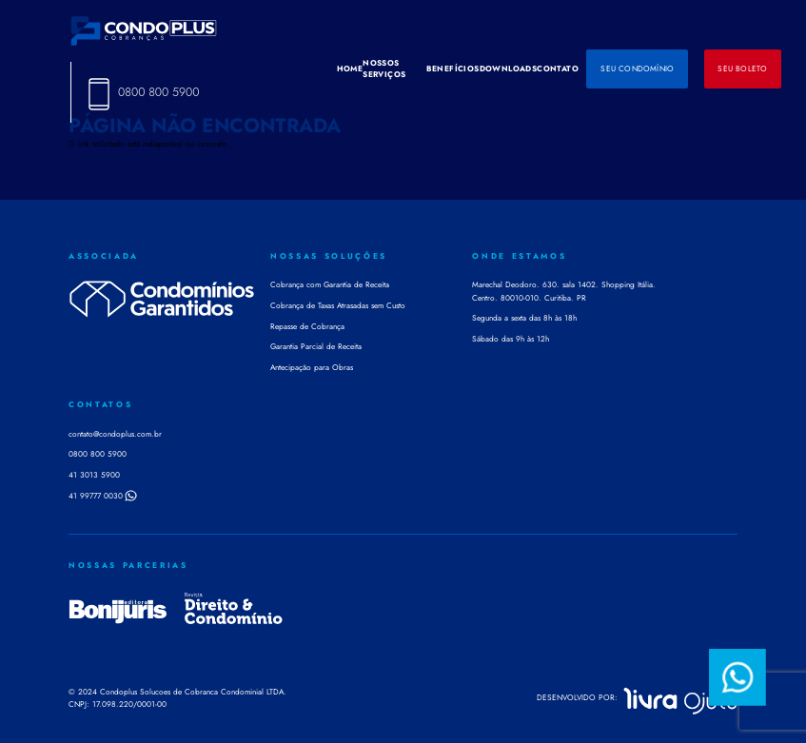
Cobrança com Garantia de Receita (329, 284)
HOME (350, 68)
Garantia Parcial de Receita (316, 346)
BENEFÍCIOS (453, 68)
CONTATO (558, 68)
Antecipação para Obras (311, 367)
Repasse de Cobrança (307, 326)
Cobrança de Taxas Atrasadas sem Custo (337, 305)
